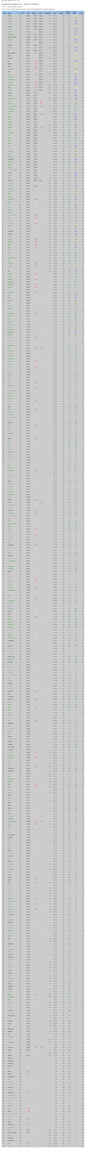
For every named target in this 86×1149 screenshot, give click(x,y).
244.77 (28, 71)
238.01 (28, 611)
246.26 (28, 382)
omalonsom (11, 132)
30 (20, 42)
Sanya (9, 87)
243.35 (28, 483)
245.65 (28, 154)
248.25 (28, 308)
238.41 (35, 138)
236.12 (28, 643)
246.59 (28, 372)
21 (20, 148)
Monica (10, 619)
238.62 (28, 598)
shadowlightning (12, 390)
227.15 (28, 712)
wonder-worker (11, 638)
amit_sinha (10, 478)
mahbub (10, 273)
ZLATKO (10, 337)
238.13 (28, 608)
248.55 (28, 297)
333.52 (35, 23)
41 (20, 215)
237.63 (28, 627)
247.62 (28, 186)
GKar (9, 694)
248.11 (28, 31)
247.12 (28, 345)
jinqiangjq (10, 691)
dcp (9, 717)
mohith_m (10, 584)
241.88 (35, 50)
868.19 (40, 18)
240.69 (28, 135)
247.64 (28, 324)
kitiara (9, 366)
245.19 (28, 428)
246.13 (28, 218)
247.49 (28, 34)
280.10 (35, 34)
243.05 (28, 494)
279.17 (35, 122)
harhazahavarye (12, 215)
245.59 (28, 398)
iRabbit (9, 21)
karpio (9, 473)
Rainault (10, 239)
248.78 (28, 289)
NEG (9, 542)
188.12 (35, 172)
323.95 (35, 109)
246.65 (28, 69)
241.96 (28, 523)
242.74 (28, 47)
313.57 (35, 37)
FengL (9, 26)
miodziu (10, 23)
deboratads (10, 513)
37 (20, 61)
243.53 (28, 475)
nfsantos (10, 234)
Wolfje (9, 74)
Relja (9, 446)
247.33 (28, 106)
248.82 (28, 284)
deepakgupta (11, 600)
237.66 (28, 624)
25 (20, 87)
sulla (9, 678)
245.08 (28, 39)
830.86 (40, 55)
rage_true (10, 103)
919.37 (40, 180)
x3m (9, 343)
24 (20, 82)
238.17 (28, 606)
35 (20, 47)
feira (9, 305)
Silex (9, 670)
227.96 (28, 707)
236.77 (28, 635)
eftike (9, 377)
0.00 (36, 42)
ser (8, 268)
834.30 (40, 53)
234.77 (28, 656)
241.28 (28, 542)
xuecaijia (10, 18)
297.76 (35, 21)
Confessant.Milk (12, 106)
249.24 (28, 196)
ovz (9, 303)
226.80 (28, 37)
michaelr (10, 651)
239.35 (28, 576)
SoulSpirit (10, 220)
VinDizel (10, 47)
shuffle (9, 401)
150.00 (35, 186)
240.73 (28, 553)
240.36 (28, 558)
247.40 (28, 340)
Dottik (9, 202)
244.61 (28, 444)
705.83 (40, 79)
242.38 (28, 263)
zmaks (9, 178)
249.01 (28, 95)
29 (20, 18)
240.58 (28, 167)
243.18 (28, 489)
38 (20, 45)
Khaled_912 (11, 470)
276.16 (35, 127)
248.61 (28, 55)
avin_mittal (10, 188)
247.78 (28, 82)
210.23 (35, 162)
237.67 (28, 622)
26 (20, 23)
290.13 (35, 117)
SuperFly (10, 361)
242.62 (28, 143)
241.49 (28, 534)
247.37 (28, 343)
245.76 (28, 63)
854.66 (40, 26)
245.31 (28, 417)
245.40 (28, 90)
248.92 (28, 281)
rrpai (9, 135)
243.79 (28, 465)
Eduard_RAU (11, 223)
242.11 (28, 172)
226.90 (28, 717)
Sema (9, 409)
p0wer (9, 406)
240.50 (28, 555)
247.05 (28, 348)
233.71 (28, 667)
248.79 (28, 53)
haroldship (10, 627)
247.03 (28, 29)
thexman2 (10, 151)
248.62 (28, 295)
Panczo (10, 374)
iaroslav (10, 380)
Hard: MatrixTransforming (48, 9)
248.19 (28, 61)
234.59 (28, 231)
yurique (10, 90)
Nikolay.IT (10, 688)
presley (10, 15)
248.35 (28, 138)
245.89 (28, 393)
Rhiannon (10, 396)
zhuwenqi (10, 433)
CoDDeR (10, 582)
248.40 (28, 303)
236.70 (28, 638)
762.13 (40, 23)
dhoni (9, 207)
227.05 (28, 715)
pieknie (9, 462)
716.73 (40, 77)
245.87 (28, 87)
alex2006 (10, 635)
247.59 (28, 327)
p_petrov (10, 82)
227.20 (28, 709)
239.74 (28, 568)
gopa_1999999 (11, 53)
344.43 (35, 29)
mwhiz (9, 420)
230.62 (28, 688)
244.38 (28, 457)
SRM (5, 0)
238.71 (28, 595)
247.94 (28, 77)
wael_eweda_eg (12, 515)
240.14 (28, 563)
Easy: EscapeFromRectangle (19, 9)
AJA (9, 252)
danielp (10, 63)
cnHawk (10, 611)
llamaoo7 (10, 340)
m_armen (10, 31)
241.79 (28, 526)
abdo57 (10, 430)
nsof (9, 388)
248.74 (28, 239)
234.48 (28, 662)
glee (9, 61)
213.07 (35, 159)
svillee (9, 707)
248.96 (28, 279)
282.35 (35, 26)
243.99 (28, 50)
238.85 (28, 590)
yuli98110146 (11, 659)
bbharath (10, 550)
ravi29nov (10, 547)
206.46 (35, 164)
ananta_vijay (11, 452)
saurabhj (10, 699)
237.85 (28, 616)
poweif (9, 289)
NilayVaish (10, 622)
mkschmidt (10, 69)
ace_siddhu (11, 696)
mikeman (10, 398)
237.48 (28, 630)
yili (8, 271)
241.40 (28, 539)
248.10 (28, 313)
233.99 (28, 664)
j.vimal (9, 664)
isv (8, 204)
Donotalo (10, 712)
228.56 (28, 704)
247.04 (28, 215)
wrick (9, 249)
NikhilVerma (11, 324)
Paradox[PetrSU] (12, 170)
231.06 (28, 686)
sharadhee (10, 568)
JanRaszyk (10, 624)
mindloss (10, 122)
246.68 (28, 364)
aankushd (10, 555)
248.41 (28, 93)
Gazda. (10, 715)
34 (20, 85)
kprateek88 (10, 159)
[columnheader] (4, 13)
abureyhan (10, 534)
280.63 (35, 119)
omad (9, 702)
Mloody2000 (11, 284)
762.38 (40, 63)
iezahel (9, 29)
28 (20, 66)
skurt (9, 574)
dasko (9, 218)
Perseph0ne (11, 111)
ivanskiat (10, 667)
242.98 (28, 499)
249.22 (28, 199)
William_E (10, 489)
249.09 (28, 119)
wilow (9, 614)
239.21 (28, 579)
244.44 (28, 122)
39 (20, 101)
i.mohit (9, 175)
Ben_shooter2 (11, 98)
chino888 (10, 672)
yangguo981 (11, 162)
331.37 (35, 103)
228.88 (28, 699)
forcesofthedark (12, 561)
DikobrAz (10, 45)
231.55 (28, 234)
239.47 (35, 148)
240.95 (28, 547)
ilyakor (9, 66)
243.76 (28, 467)
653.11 (40, 39)
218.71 (28, 473)
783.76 (40, 66)
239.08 (28, 584)
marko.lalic (10, 587)
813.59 (40, 47)
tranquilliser (11, 77)
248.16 (28, 140)
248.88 (28, 15)
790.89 (40, 61)
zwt (9, 592)
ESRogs (10, 316)
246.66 (28, 369)
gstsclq (9, 42)
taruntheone (11, 385)
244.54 (28, 454)
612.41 (40, 50)
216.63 (35, 154)
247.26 (28, 252)
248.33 (28, 305)
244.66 (28, 441)
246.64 (28, 178)
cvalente (10, 356)
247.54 (28, 332)
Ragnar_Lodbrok (12, 37)
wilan (9, 140)
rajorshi (10, 531)
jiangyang (10, 662)
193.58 (35, 130)
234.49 (28, 659)
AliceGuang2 (11, 654)
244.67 (28, 438)
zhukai (9, 119)
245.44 (28, 117)
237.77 (28, 619)
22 (20, 26)
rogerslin (10, 537)
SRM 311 (10, 0)
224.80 (28, 271)
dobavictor (10, 603)
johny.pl (10, 226)
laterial (9, 481)
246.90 (28, 358)
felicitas (10, 632)
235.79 (28, 646)
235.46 (28, 651)
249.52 (28, 273)
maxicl (9, 428)
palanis (9, 529)
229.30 (28, 696)
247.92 (28, 316)
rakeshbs (10, 308)
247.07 (28, 23)
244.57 (28, 220)
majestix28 (10, 191)
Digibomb (10, 241)
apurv (9, 295)
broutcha (10, 39)
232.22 (28, 180)
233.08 (28, 21)
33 (20, 63)
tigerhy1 (10, 148)
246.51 (35, 135)
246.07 (28, 388)
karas (9, 297)
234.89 (28, 188)
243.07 (28, 491)
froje (9, 598)
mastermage (11, 34)
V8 (8, 444)
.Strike (9, 553)
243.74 (28, 226)
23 (20, 29)
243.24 (28, 486)
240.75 (28, 170)
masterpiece (11, 545)
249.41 (28, 79)
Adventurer (10, 630)
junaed (9, 576)
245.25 (28, 420)
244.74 (28, 433)
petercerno (10, 156)
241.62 (28, 531)
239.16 (28, 582)
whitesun (10, 279)
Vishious (10, 422)
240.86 (28, 228)
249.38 (28, 109)
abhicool (10, 265)
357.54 (35, 111)
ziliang (9, 425)
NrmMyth (10, 210)
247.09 (28, 98)
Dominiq (10, 393)
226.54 (28, 236)
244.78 (28, 18)
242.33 (28, 513)
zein (9, 146)
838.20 (40, 21)
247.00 (28, 103)
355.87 (35, 15)
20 (20, 21)
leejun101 (10, 300)
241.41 (28, 537)
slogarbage (10, 281)
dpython (10, 518)
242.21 (28, 515)
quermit (10, 143)
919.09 (40, 31)
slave (9, 327)
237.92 (28, 614)
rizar (9, 114)
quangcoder (11, 494)
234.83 (35, 175)
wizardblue (10, 353)
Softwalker (10, 372)
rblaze (9, 125)
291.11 (35, 18)
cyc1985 (10, 704)
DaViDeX (10, 335)
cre (8, 459)
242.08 (28, 518)
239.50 (28, 571)
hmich (9, 55)
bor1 (9, 319)
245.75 (28, 396)
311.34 (35, 98)
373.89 (40, 87)
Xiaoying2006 (11, 648)
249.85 (35, 39)
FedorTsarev (11, 199)
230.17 (28, 691)
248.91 (28, 207)
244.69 (28, 436)
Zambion (10, 497)
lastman (10, 164)
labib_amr (10, 345)
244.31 (28, 223)
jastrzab (10, 117)
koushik (10, 244)
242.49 (28, 510)
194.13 (35, 170)
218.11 (35, 151)
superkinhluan (11, 79)
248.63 (28, 85)
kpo (9, 154)
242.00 (28, 265)
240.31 (28, 561)
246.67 (28, 366)
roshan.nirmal (11, 558)
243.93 (28, 125)
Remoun (10, 404)
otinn (9, 101)
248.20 (28, 42)
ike (8, 255)
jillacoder (10, 321)
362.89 (35, 180)
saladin (9, 507)
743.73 (40, 71)
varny (9, 579)
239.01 (28, 587)
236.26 (35, 140)
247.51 (28, 247)
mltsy (9, 71)
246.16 (28, 385)
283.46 (35, 167)
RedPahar (10, 449)
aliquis (9, 467)
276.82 (35, 45)
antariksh (10, 646)
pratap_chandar (12, 523)
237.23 (28, 632)
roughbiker (10, 329)
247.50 (28, 111)
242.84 (28, 507)
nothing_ (10, 680)
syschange (10, 566)
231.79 (28, 680)
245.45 (28, 409)
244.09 (28, 462)
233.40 (28, 670)
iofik (9, 50)
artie (9, 130)
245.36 (28, 414)
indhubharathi (11, 505)
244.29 (28, 114)
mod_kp (10, 643)
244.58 (28, 446)
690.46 (40, 82)
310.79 (35, 93)
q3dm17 (10, 276)
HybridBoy (10, 491)
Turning (10, 167)
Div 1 (15, 0)
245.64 (28, 194)
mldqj (9, 260)
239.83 (28, 566)
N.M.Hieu (10, 58)
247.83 (28, 244)
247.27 (28, 249)
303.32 (35, 114)
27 (20, 37)
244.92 (28, 430)
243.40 (28, 481)
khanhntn (10, 93)
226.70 (35, 146)
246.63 (28, 162)
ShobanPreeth (11, 257)
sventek (10, 228)
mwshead (10, 683)
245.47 (28, 404)
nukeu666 (10, 263)
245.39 (28, 412)
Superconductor (12, 417)
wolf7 (9, 526)
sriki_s (9, 709)
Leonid (9, 212)
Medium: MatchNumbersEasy (34, 9)
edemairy (10, 287)
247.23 (28, 146)
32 (20, 140)
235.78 (28, 648)
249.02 (28, 276)
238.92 (28, 156)
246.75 (28, 361)
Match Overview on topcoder (15, 6)
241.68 (28, 529)
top (2, 0)
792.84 (40, 15)
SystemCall (11, 414)
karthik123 (10, 608)
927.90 (40, 58)
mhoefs (10, 186)
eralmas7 (10, 686)
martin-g (10, 364)
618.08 (40, 29)
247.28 (28, 26)
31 (20, 69)
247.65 (28, 321)
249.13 (28, 202)
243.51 (28, 478)
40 (20, 15)
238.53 (28, 600)
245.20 (28, 425)
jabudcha (10, 236)
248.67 (28, 241)
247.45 (28, 101)
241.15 (28, 545)
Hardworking (11, 313)
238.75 (28, 592)
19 (20, 79)
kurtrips (10, 194)
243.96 (28, 159)
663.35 (40, 34)
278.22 (35, 106)
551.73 (40, 85)
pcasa (9, 563)
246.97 (28, 164)
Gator (9, 436)
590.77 (40, 45)
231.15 (28, 683)
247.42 (28, 151)
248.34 (28, 183)
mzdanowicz (11, 358)
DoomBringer (11, 109)
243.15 (28, 45)
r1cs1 (9, 441)
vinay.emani (11, 292)
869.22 (40, 42)
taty (9, 348)
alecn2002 (10, 510)
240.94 (28, 550)
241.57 (28, 268)
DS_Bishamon (11, 475)
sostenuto (10, 85)
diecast (9, 454)
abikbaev (10, 180)
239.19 (28, 175)
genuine (10, 196)
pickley (9, 465)
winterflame (11, 183)
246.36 (28, 380)
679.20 (40, 74)
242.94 (28, 502)
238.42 (28, 603)
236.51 (28, 640)
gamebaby (10, 231)
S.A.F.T (10, 502)
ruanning (10, 539)
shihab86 (10, 483)
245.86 (28, 132)
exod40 (10, 606)
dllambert (10, 486)
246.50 (28, 374)
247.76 (28, 319)
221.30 (35, 156)
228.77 (28, 702)
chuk (9, 382)
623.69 (40, 37)
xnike (9, 595)
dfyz (9, 247)
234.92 (28, 654)
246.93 (28, 353)
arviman (10, 311)
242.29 (28, 66)
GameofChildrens (12, 675)
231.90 (28, 678)
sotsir (9, 521)
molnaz (10, 616)
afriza (9, 369)
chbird (9, 571)
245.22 (28, 422)
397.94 (35, 95)
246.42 (28, 255)
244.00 (35, 132)
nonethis (10, 95)
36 (20, 31)
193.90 (35, 178)
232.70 (28, 672)
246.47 (28, 377)
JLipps (9, 138)
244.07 (28, 260)
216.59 (35, 125)
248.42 (28, 58)
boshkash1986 (11, 590)
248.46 (28, 300)
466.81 (40, 90)
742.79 (40, 69)
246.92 (28, 356)
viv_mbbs (10, 350)
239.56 (35, 143)
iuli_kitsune (10, 332)
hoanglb (10, 127)
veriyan (10, 172)
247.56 (28, 329)
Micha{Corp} (11, 457)
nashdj (9, 438)
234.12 (28, 148)
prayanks (10, 412)
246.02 (28, 390)
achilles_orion (11, 656)
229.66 (28, 694)
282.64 (35, 101)
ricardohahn (11, 640)
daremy (10, 499)
